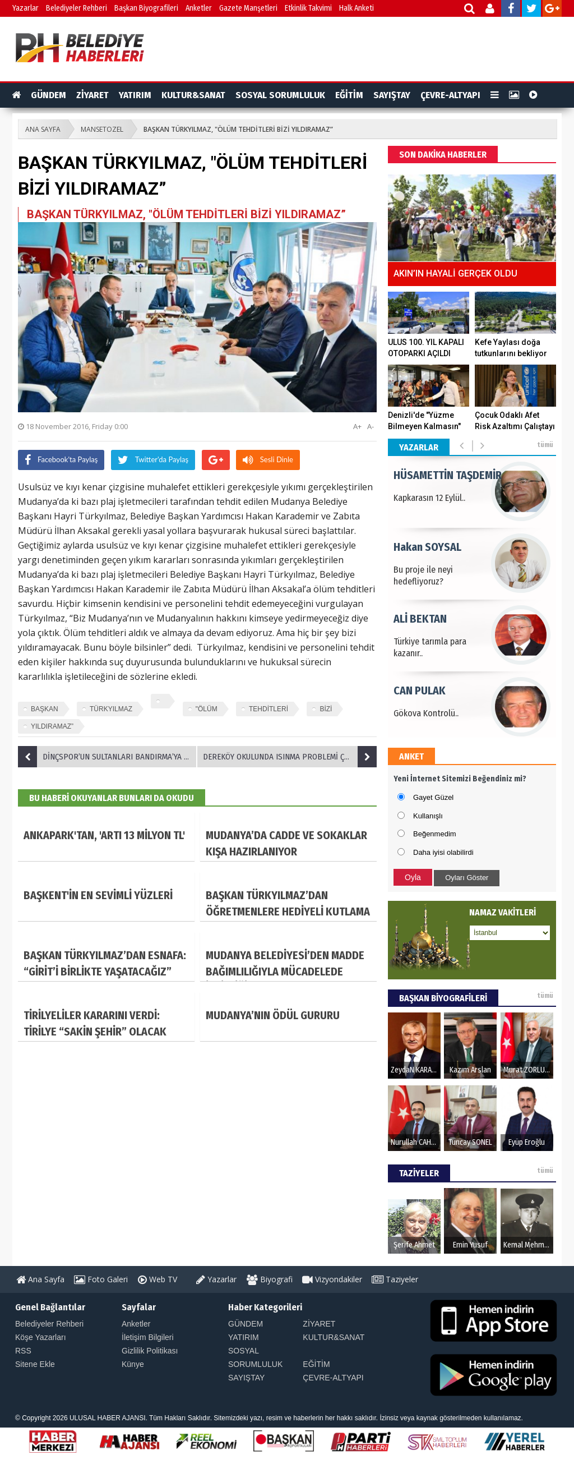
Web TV (157, 1279)
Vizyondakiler (332, 1279)
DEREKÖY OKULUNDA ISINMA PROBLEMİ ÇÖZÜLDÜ (290, 756)
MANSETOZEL (102, 129)
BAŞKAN (44, 709)
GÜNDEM (48, 95)
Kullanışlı (428, 816)
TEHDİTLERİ (268, 709)
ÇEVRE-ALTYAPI (450, 95)
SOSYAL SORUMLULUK (280, 95)
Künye (133, 1364)
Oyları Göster (466, 877)
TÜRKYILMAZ (111, 709)
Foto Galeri (101, 1279)
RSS (23, 1350)
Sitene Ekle (35, 1364)
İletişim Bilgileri (148, 1337)
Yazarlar (25, 8)
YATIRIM (135, 95)
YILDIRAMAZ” (52, 726)
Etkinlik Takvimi (308, 8)
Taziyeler (395, 1279)
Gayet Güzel (433, 797)
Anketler (199, 8)
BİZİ (326, 709)
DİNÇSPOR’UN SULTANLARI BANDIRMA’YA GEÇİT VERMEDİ (107, 756)
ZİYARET (92, 95)
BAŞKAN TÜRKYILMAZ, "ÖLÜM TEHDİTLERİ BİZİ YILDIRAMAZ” (238, 129)
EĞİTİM (349, 95)
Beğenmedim (434, 834)
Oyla (413, 877)
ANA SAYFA (43, 129)
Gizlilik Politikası (150, 1350)
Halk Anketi (356, 8)
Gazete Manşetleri (248, 8)
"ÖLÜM (206, 709)
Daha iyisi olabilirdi (443, 852)
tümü (545, 445)
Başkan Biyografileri (146, 8)
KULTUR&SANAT (193, 95)
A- (370, 426)
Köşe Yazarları (40, 1337)
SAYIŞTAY (391, 95)
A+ (357, 426)
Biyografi (270, 1279)
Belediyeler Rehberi (76, 8)
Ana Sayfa (40, 1279)
